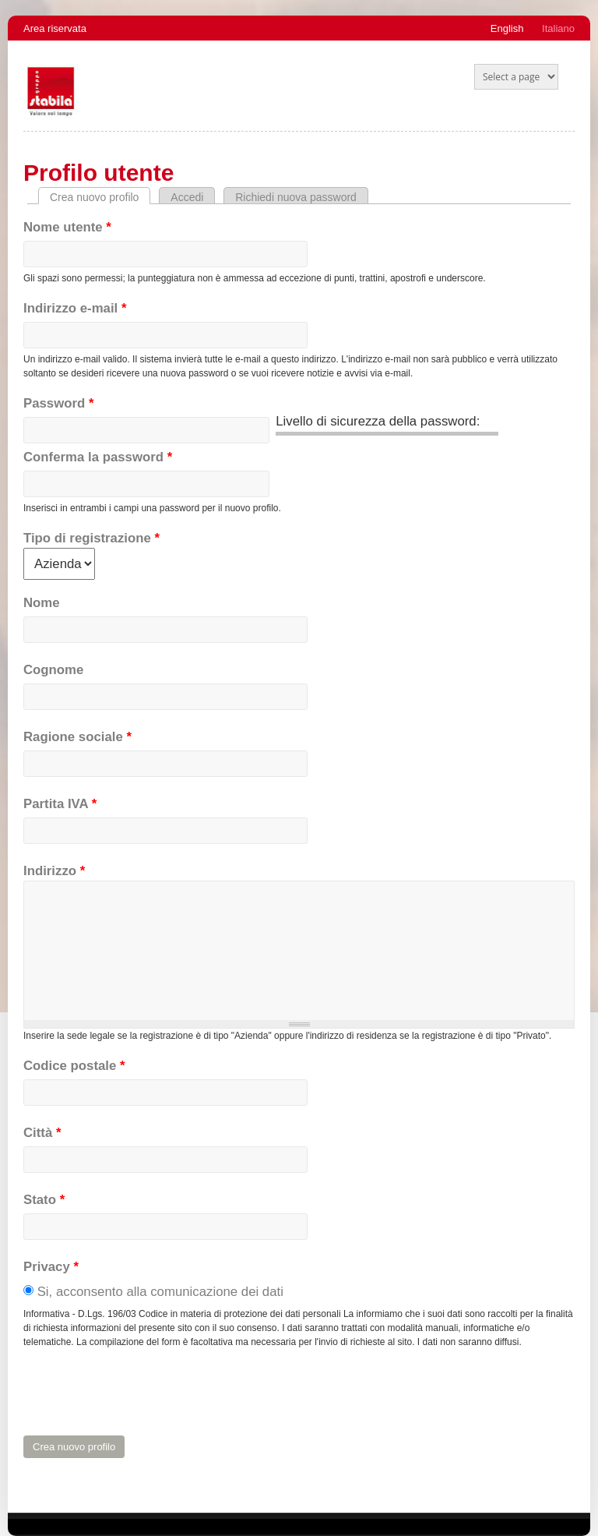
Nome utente (67, 227)
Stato (44, 1199)
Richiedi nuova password (296, 197)
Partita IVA (60, 803)
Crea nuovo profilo (100, 197)
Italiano (558, 28)
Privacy (51, 1266)
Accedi (187, 197)
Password (58, 403)
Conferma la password (97, 457)
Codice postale (74, 1065)
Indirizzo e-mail (74, 308)
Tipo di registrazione (91, 538)
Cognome (53, 669)
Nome (41, 602)
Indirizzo (54, 870)
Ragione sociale (77, 736)
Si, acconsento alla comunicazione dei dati (160, 1291)
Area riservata (54, 28)
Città (42, 1132)
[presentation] (141, 1392)
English (507, 28)
